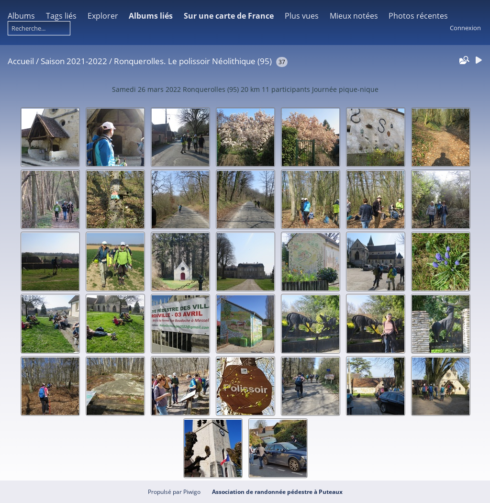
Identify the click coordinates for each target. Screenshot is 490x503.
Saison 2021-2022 (74, 61)
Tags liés (61, 16)
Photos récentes (418, 16)
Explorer (103, 16)
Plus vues (302, 16)
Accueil (21, 61)
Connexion (465, 27)
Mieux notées (354, 16)
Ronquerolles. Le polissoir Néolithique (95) (193, 61)
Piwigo (191, 492)
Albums (21, 16)
